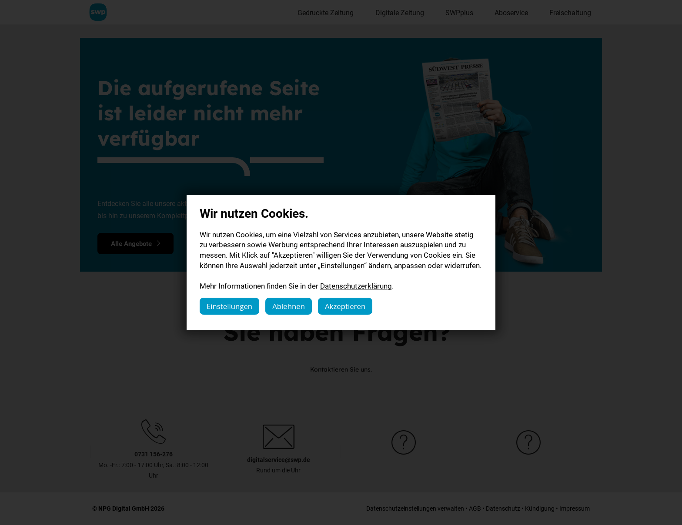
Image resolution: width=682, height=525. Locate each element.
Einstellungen (229, 306)
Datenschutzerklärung (356, 286)
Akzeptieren (345, 306)
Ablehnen (288, 306)
